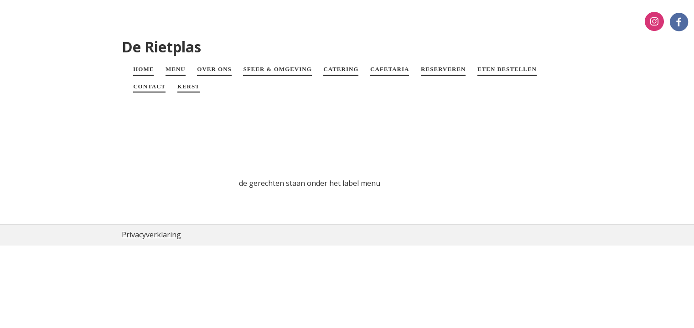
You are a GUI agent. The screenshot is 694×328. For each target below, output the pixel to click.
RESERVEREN (443, 69)
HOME (143, 69)
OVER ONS (214, 69)
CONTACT (149, 86)
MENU (176, 69)
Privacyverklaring (151, 235)
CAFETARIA (389, 69)
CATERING (340, 69)
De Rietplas (161, 46)
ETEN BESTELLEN (507, 69)
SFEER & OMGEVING (277, 69)
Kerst (188, 86)
